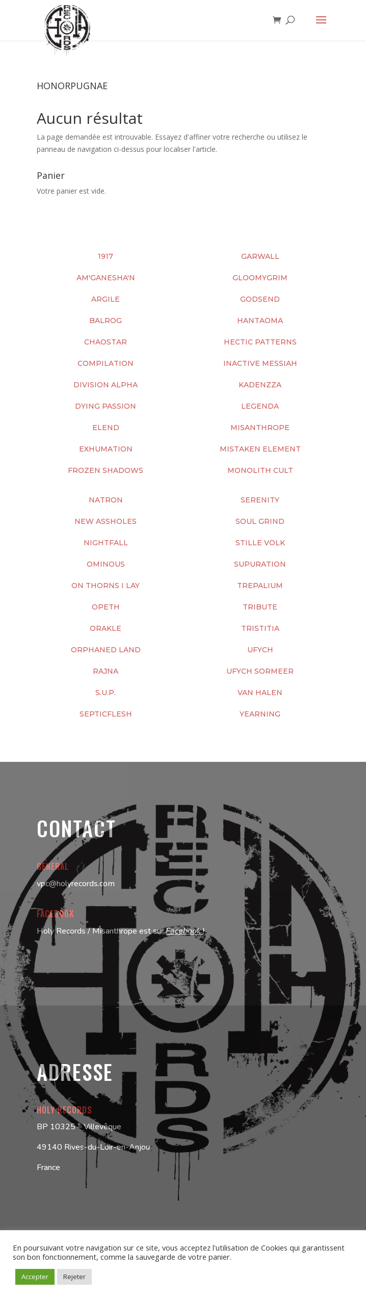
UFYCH (260, 649)
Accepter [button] (34, 1276)
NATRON (106, 500)
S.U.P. (105, 692)
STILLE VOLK (260, 542)
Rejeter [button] (74, 1276)
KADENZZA (260, 384)
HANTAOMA (260, 320)
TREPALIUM (260, 585)
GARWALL (260, 256)
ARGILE (105, 299)
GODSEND (260, 299)
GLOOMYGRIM (259, 277)
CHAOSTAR (105, 342)
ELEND (105, 427)
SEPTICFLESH (106, 714)
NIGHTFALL (106, 542)
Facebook (184, 931)
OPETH (106, 607)
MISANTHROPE (260, 427)
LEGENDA (260, 406)
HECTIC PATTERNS (260, 342)
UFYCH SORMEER (260, 671)
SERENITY (260, 500)
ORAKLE (105, 628)
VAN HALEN (260, 692)
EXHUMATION (106, 449)
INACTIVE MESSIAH (260, 363)
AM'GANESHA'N (105, 277)
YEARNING (260, 714)
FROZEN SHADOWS (105, 470)
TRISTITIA (260, 628)
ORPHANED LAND (106, 649)
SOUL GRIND (260, 521)
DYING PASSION (105, 406)
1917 (105, 256)
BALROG (105, 320)
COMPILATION (105, 363)
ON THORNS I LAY (105, 585)
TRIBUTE (260, 607)
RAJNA (105, 671)
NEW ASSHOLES (105, 521)
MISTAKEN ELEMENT (260, 449)
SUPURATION (260, 564)
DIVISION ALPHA (105, 384)
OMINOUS (106, 564)
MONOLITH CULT (260, 470)
